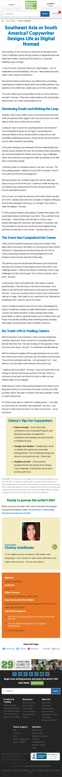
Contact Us (17, 733)
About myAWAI (37, 733)
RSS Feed (48, 770)
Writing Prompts (29, 714)
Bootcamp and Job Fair (31, 617)
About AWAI (46, 703)
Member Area (37, 730)
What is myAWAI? (19, 742)
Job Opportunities (38, 742)
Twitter (22, 648)
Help (14, 730)
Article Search (28, 706)
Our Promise (46, 706)
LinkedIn (46, 648)
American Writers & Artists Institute (38, 766)
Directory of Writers (49, 720)
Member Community (39, 736)
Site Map (40, 770)
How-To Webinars (29, 711)
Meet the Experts (48, 709)
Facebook (10, 648)
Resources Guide (29, 703)
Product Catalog (10, 705)
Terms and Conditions (22, 770)
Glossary (26, 717)
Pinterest (34, 648)
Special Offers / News (12, 717)
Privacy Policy (7, 770)
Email (57, 648)
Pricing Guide (27, 709)
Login (34, 748)
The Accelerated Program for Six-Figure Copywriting (27, 624)
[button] (11, 5)
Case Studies (11, 21)
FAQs (15, 736)
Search (45, 14)
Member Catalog (38, 745)
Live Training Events (11, 714)
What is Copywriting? (21, 739)
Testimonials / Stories (49, 714)
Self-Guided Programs (12, 711)
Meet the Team (47, 711)
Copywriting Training (11, 708)
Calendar (35, 739)
